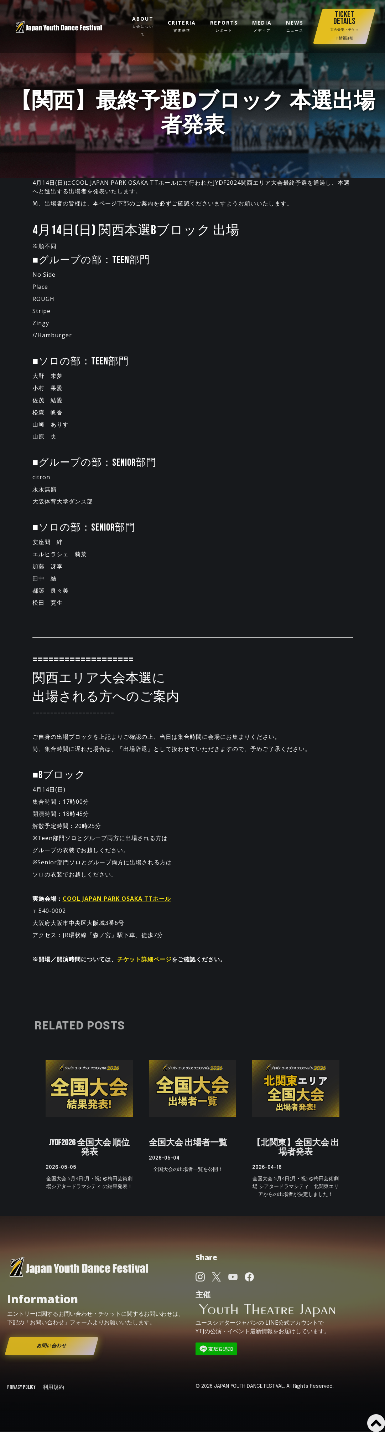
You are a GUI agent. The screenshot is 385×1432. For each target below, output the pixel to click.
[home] (59, 26)
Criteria (182, 26)
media (262, 26)
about (143, 25)
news (294, 26)
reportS (224, 26)
